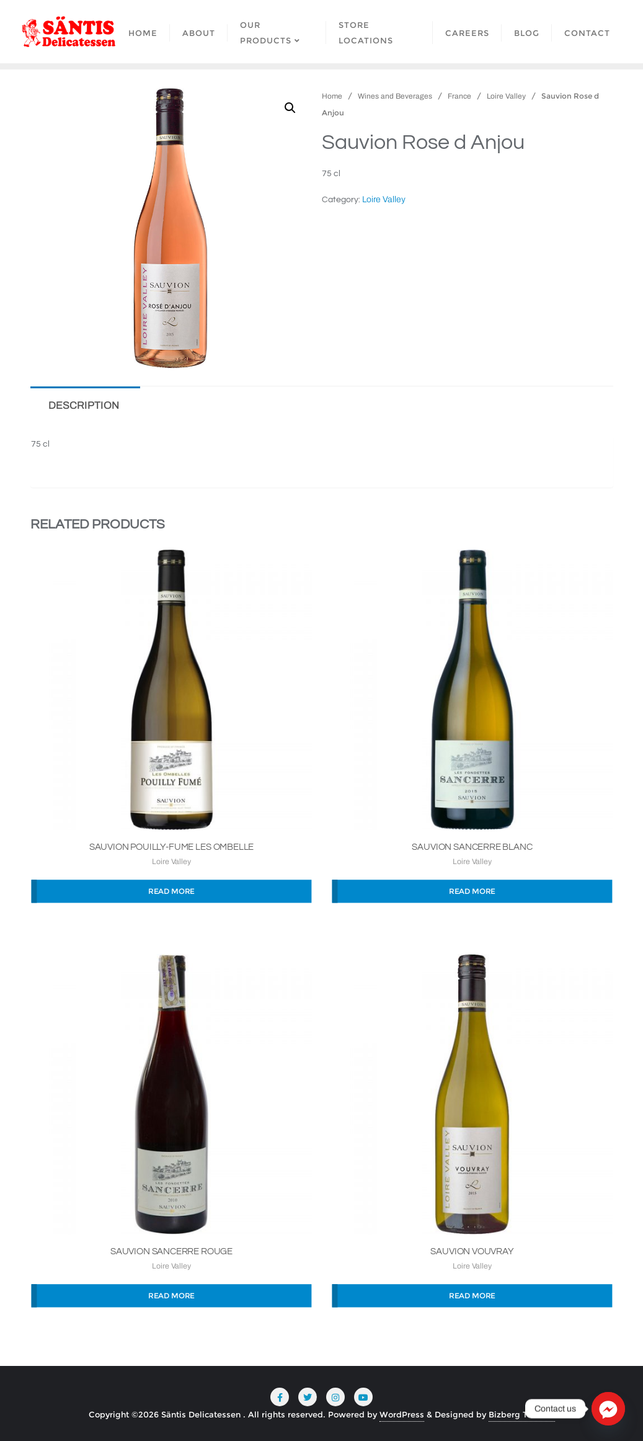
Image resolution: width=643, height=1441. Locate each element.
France (459, 96)
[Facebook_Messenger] (608, 1408)
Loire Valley (506, 96)
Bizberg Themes (522, 1414)
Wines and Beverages (395, 96)
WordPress (401, 1414)
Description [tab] (83, 405)
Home (332, 96)
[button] (290, 108)
